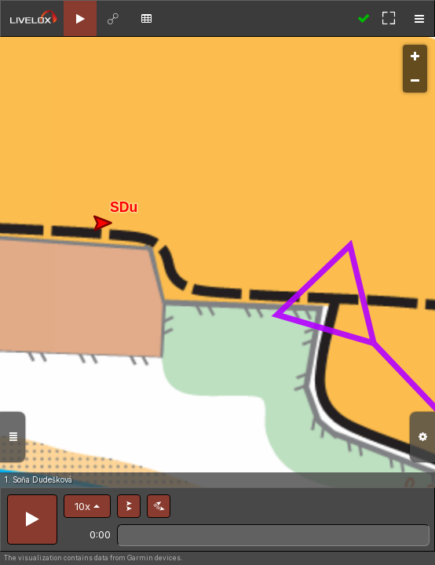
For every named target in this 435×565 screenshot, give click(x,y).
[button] (87, 506)
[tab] (80, 18)
